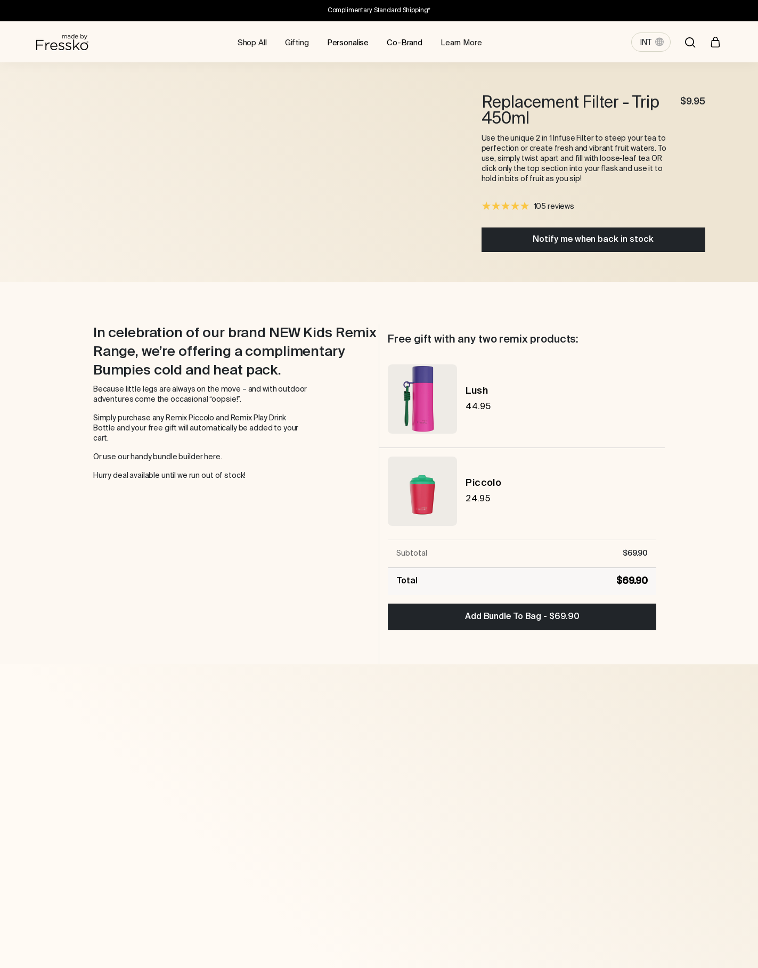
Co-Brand (404, 43)
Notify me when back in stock (593, 239)
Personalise (348, 43)
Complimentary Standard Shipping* (379, 10)
